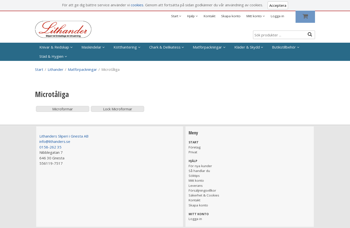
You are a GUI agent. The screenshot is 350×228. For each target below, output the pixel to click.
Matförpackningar (207, 47)
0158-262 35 (50, 147)
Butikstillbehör (284, 47)
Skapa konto (231, 16)
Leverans (196, 185)
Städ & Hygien (51, 56)
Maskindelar (91, 47)
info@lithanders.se (54, 141)
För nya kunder (200, 166)
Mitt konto (196, 180)
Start (39, 69)
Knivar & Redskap (54, 47)
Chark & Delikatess (165, 47)
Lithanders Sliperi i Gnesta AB (63, 136)
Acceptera (277, 5)
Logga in (277, 16)
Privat (193, 152)
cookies (137, 4)
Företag (195, 147)
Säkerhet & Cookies (204, 195)
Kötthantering (125, 47)
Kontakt (209, 16)
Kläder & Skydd (247, 47)
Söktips (194, 175)
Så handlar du (199, 171)
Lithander (55, 69)
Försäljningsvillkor (202, 190)
